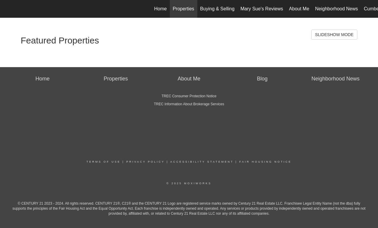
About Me (299, 8)
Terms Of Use (104, 161)
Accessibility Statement (202, 161)
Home (160, 8)
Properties (183, 8)
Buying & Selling (217, 8)
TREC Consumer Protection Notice (189, 96)
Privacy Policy (145, 161)
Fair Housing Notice (265, 161)
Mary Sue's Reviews (261, 8)
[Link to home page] (7, 9)
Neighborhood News (336, 8)
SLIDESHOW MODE (334, 34)
